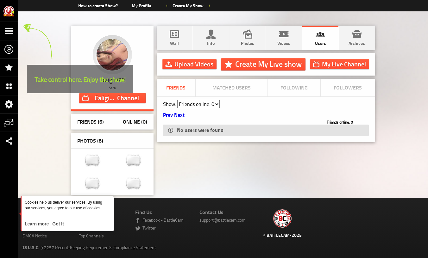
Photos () (90, 140)
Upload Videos (193, 63)
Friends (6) (90, 121)
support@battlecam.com (222, 220)
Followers (348, 87)
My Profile (141, 5)
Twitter (149, 228)
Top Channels (91, 236)
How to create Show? (98, 5)
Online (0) (135, 121)
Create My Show (188, 5)
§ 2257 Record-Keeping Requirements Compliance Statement (89, 247)
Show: (170, 104)
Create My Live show (268, 63)
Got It (57, 223)
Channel (117, 97)
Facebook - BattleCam (163, 220)
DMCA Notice (34, 236)
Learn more (37, 223)
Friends (176, 87)
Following (294, 87)
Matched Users (231, 87)
